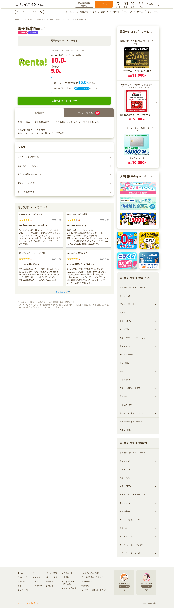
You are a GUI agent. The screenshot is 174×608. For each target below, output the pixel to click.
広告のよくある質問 (27, 183)
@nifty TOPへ (153, 4)
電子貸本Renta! (80, 20)
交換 (132, 6)
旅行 (94, 12)
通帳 (125, 6)
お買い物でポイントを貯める (33, 20)
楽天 (103, 12)
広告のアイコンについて (29, 165)
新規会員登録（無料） (84, 4)
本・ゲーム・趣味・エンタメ (56, 20)
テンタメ (128, 12)
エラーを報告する (26, 192)
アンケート (115, 12)
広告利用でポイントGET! (64, 100)
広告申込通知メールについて (31, 174)
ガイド (118, 6)
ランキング (70, 12)
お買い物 (84, 12)
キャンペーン (153, 12)
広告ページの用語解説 (28, 157)
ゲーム (140, 12)
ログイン (104, 4)
